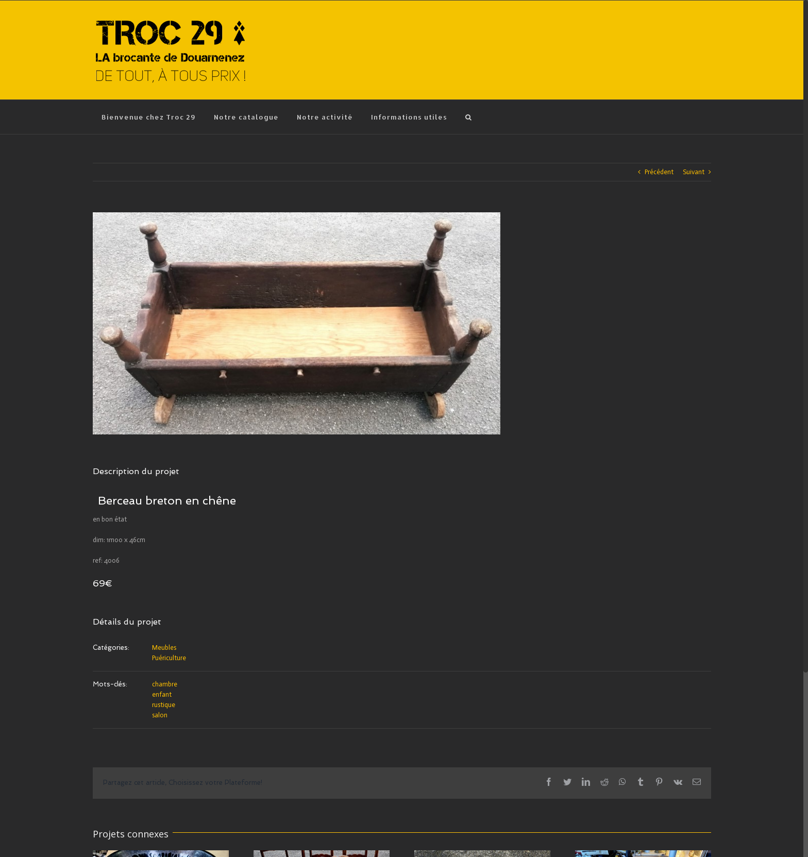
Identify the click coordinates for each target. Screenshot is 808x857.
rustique (163, 705)
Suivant (693, 172)
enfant (162, 694)
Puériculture (169, 658)
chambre (164, 684)
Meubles (164, 647)
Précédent (659, 172)
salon (159, 715)
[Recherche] (469, 117)
